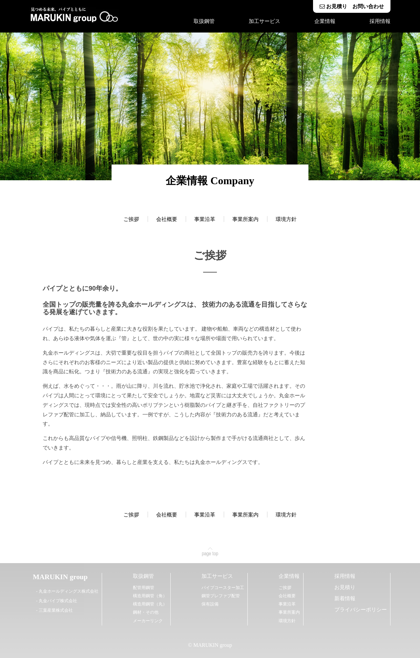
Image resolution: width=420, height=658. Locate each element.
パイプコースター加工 (222, 587)
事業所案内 (245, 219)
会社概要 (166, 219)
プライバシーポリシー (360, 609)
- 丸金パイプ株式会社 (56, 600)
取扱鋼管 (204, 21)
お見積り (344, 587)
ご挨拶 (131, 219)
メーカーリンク (148, 620)
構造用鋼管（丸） (150, 604)
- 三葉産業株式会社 (54, 610)
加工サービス (264, 21)
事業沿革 (204, 219)
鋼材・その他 (145, 612)
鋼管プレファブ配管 (220, 595)
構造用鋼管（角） (150, 595)
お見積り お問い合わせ (352, 6)
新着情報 (344, 598)
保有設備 (210, 604)
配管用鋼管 (143, 587)
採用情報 (379, 21)
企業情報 (324, 21)
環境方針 (286, 219)
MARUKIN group (60, 577)
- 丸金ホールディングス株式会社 (67, 591)
